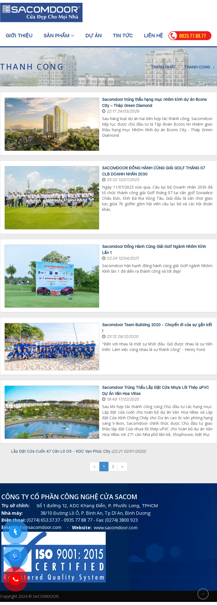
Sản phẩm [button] (59, 35)
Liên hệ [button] (153, 35)
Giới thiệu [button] (19, 35)
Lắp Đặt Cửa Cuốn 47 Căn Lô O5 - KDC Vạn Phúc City (60, 451)
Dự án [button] (93, 35)
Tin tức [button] (123, 35)
